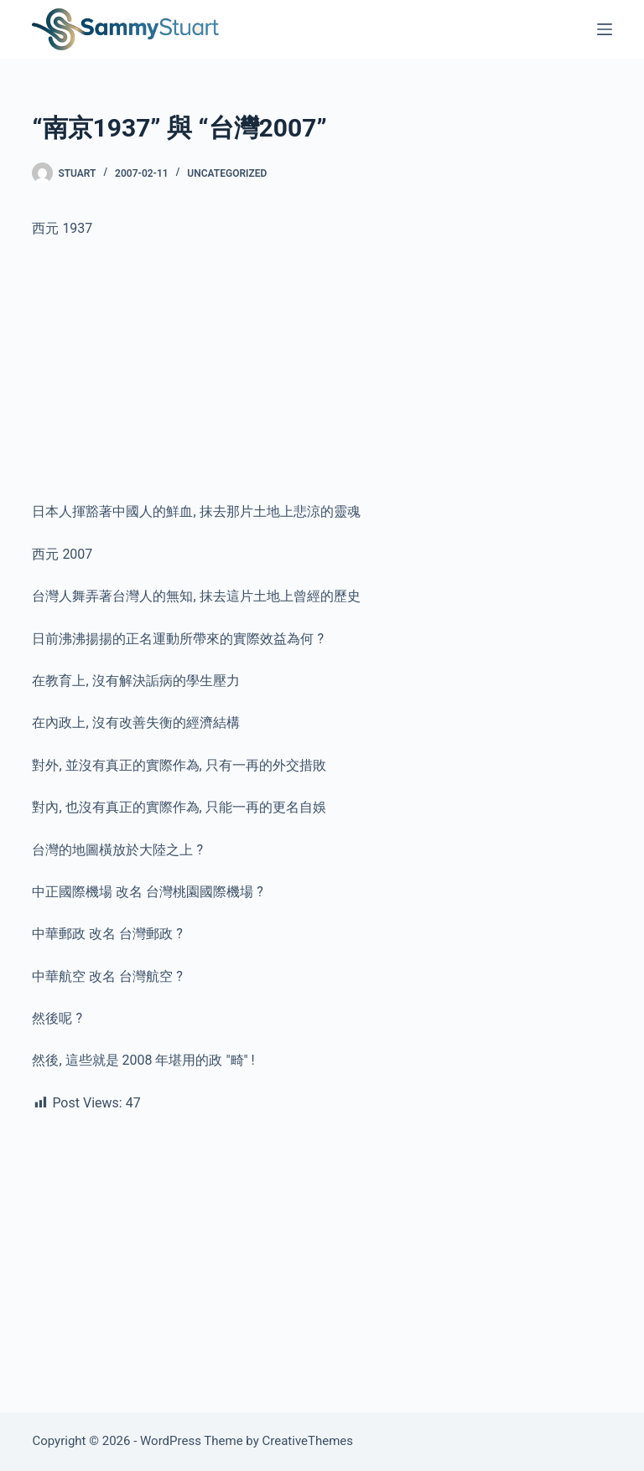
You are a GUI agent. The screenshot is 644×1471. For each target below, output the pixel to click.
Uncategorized (227, 173)
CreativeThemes (308, 1440)
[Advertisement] (321, 377)
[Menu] (604, 29)
